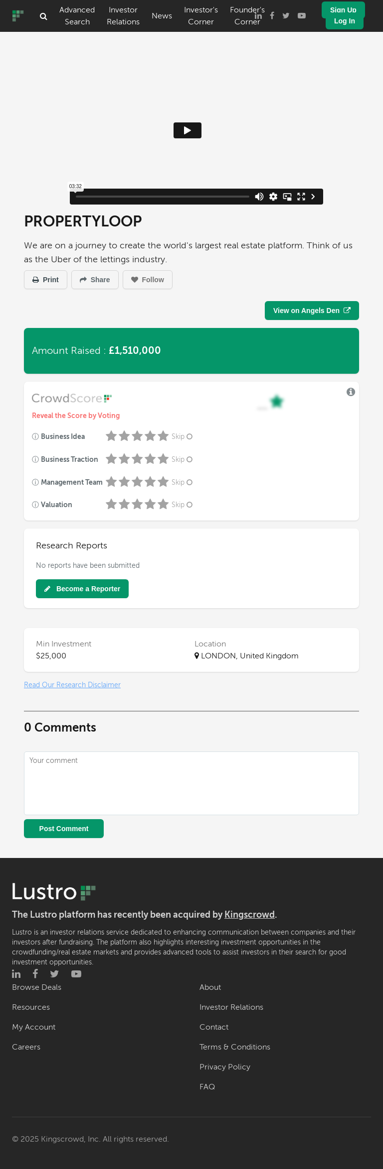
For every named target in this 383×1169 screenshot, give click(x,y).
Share (95, 280)
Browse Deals (36, 987)
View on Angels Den (312, 311)
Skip (183, 436)
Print (45, 280)
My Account (33, 1027)
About (210, 987)
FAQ (207, 1086)
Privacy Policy (224, 1067)
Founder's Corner (247, 15)
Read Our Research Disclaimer (72, 685)
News (162, 15)
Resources (31, 1007)
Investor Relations (123, 15)
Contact (213, 1027)
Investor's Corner (201, 15)
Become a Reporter (82, 589)
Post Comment (64, 829)
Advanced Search (77, 15)
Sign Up (343, 10)
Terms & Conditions (234, 1047)
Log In (344, 21)
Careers (26, 1047)
